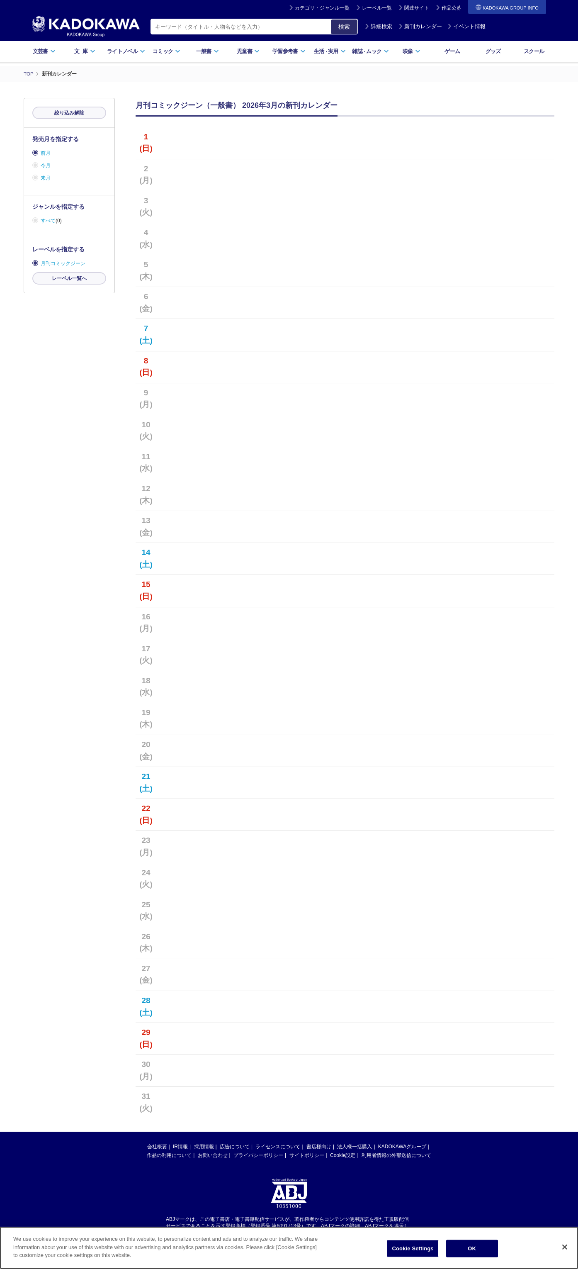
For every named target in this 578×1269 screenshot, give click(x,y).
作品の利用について (169, 1155)
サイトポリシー (306, 1155)
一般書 (207, 51)
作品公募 (451, 8)
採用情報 (204, 1147)
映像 (411, 51)
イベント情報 (466, 26)
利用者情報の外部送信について (396, 1155)
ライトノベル (126, 51)
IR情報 (180, 1147)
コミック (166, 51)
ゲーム (452, 51)
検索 (344, 26)
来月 (46, 178)
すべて (48, 221)
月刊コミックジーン (63, 263)
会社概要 (157, 1147)
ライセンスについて (277, 1147)
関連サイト (416, 8)
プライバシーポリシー (258, 1155)
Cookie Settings (413, 1249)
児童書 (248, 51)
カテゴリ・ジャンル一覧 (322, 8)
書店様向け (318, 1147)
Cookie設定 (342, 1155)
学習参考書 (289, 51)
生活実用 (330, 51)
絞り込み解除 (69, 113)
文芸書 (44, 51)
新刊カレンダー (420, 26)
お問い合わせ (213, 1155)
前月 (46, 153)
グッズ (493, 51)
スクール (534, 51)
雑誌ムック (370, 51)
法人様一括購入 (354, 1147)
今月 (46, 165)
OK (472, 1249)
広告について (235, 1147)
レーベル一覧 (377, 8)
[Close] (565, 1248)
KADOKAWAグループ (402, 1147)
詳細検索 (378, 26)
